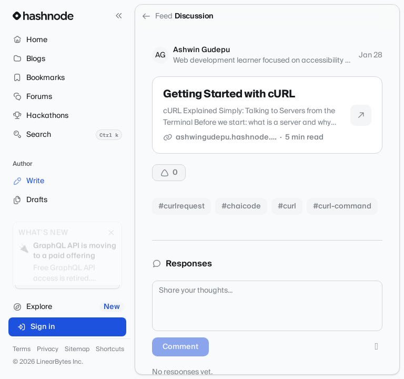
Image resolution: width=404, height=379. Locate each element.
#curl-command (342, 206)
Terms (22, 349)
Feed (157, 16)
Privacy (47, 349)
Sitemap (77, 349)
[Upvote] (169, 172)
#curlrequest (181, 206)
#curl (287, 206)
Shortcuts (110, 349)
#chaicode (241, 206)
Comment (180, 347)
